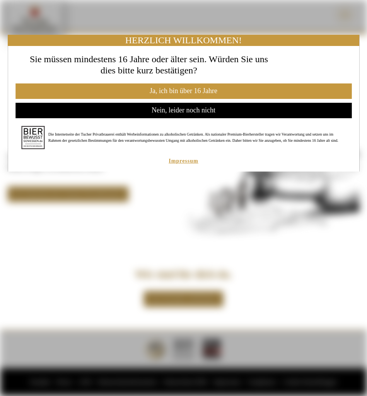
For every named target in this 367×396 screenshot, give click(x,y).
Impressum (183, 161)
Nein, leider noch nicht (183, 110)
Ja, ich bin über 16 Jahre (183, 91)
